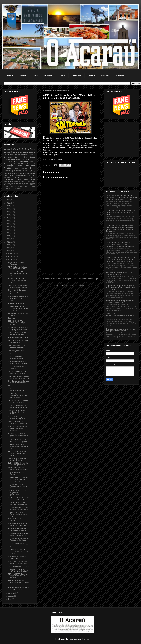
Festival (13, 183)
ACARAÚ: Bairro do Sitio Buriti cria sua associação (18, 588)
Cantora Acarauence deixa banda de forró (17, 367)
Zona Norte (16, 159)
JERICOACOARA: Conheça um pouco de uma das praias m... (17, 576)
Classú (91, 76)
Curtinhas (18, 185)
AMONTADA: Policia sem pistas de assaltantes (16, 346)
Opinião (18, 183)
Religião (7, 168)
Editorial (6, 185)
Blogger (87, 639)
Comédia (7, 188)
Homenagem (9, 164)
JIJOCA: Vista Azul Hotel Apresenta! (16, 263)
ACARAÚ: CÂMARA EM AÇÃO (18, 337)
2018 (8, 224)
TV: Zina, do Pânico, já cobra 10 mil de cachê (18, 341)
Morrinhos (7, 170)
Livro (26, 179)
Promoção (26, 185)
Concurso (19, 174)
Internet (24, 170)
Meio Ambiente (21, 161)
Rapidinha (13, 186)
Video (16, 168)
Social (32, 161)
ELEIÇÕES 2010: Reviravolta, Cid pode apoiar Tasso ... (18, 464)
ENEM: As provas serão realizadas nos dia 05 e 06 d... (18, 545)
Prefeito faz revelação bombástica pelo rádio (16, 390)
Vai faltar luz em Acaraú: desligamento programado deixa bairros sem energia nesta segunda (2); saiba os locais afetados (121, 197)
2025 (8, 203)
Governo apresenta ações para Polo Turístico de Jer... (18, 498)
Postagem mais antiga (88, 279)
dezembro (12, 253)
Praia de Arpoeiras (11, 172)
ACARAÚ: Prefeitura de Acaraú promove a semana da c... (18, 486)
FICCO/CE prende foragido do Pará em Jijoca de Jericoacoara (119, 273)
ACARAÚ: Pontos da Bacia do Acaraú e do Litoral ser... (18, 539)
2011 (8, 245)
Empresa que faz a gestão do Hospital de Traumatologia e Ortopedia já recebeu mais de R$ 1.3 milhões (120, 287)
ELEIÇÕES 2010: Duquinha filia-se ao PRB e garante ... (18, 441)
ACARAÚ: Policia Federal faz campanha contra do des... (18, 508)
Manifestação (30, 177)
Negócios (8, 161)
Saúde (32, 157)
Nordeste (7, 177)
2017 (8, 227)
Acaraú (22, 76)
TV (29, 170)
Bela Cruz (30, 164)
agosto (10, 596)
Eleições (17, 157)
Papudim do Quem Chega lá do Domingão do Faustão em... (17, 274)
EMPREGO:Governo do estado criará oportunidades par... (18, 446)
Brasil (6, 155)
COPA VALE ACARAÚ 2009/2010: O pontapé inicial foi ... (16, 323)
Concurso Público (20, 176)
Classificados (8, 181)
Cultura (24, 168)
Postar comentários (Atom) (74, 285)
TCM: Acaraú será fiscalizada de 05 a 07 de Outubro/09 (18, 562)
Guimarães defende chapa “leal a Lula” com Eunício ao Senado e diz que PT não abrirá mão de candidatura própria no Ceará (121, 259)
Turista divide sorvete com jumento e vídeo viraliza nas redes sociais (120, 301)
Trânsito (32, 174)
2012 (8, 242)
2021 (8, 215)
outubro (11, 259)
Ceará (16, 149)
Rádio (32, 168)
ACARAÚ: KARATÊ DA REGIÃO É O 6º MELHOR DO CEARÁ (18, 308)
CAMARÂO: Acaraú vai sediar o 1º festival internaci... (18, 401)
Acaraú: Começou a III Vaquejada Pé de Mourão (17, 422)
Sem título (11, 318)
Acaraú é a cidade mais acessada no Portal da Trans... (16, 352)
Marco (19, 166)
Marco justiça (15, 188)
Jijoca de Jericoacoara (18, 155)
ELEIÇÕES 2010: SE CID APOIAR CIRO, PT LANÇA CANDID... (18, 551)
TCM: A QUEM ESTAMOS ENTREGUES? (17, 557)
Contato (120, 76)
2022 (8, 212)
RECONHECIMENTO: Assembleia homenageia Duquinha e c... (17, 514)
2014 (8, 236)
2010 (8, 248)
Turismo (48, 76)
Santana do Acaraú (27, 172)
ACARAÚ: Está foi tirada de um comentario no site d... (18, 268)
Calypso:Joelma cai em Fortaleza (16, 473)
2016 (8, 230)
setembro (11, 593)
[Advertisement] (70, 255)
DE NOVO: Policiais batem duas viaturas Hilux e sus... (18, 503)
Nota (26, 186)
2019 (8, 221)
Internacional (16, 170)
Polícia (25, 149)
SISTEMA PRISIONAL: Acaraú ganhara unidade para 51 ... (18, 534)
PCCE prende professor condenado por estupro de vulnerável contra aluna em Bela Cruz (121, 316)
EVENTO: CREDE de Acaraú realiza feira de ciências (18, 372)
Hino (35, 76)
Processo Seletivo (20, 181)
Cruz (25, 157)
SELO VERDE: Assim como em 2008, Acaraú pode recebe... (17, 453)
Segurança (8, 166)
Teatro (12, 185)
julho (10, 599)
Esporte (32, 155)
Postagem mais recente (53, 279)
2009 (8, 251)
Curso (33, 176)
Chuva (33, 170)
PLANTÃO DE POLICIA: (16, 303)
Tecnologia (24, 183)
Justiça (24, 159)
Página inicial (71, 279)
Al (10, 188)
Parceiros (76, 76)
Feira (30, 183)
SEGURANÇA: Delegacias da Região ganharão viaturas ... (18, 328)
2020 (8, 218)
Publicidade (30, 166)
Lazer (19, 179)
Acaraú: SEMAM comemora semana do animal (17, 459)
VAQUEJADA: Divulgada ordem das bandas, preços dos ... (18, 435)
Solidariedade (8, 179)
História (32, 185)
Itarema (7, 159)
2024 (8, 206)
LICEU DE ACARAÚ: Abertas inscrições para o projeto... (18, 286)
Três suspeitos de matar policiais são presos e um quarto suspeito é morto (121, 330)
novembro (12, 257)
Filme (33, 179)
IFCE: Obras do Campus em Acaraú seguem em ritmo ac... (17, 292)
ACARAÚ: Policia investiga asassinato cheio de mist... (18, 362)
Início (10, 76)
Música (12, 174)
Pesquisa (26, 174)
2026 (8, 200)
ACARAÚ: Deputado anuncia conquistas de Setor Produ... (18, 298)
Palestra (18, 177)
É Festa (31, 159)
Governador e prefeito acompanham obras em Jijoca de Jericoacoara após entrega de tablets (120, 212)
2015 (8, 233)
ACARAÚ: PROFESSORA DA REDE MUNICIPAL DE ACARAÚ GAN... (18, 479)
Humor (6, 186)
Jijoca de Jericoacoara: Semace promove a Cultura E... (18, 582)
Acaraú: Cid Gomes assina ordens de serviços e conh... (18, 469)
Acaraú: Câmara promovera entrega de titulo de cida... (18, 333)
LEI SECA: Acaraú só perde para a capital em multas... (18, 406)
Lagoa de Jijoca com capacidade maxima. (16, 358)
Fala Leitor (31, 181)
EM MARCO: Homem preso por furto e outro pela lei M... (18, 529)
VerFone (105, 76)
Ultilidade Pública (27, 152)
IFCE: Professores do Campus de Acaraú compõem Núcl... (18, 382)
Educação (8, 157)
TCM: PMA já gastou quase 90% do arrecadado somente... (17, 428)
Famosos (7, 183)
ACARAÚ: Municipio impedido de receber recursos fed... (18, 524)
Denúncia (21, 186)
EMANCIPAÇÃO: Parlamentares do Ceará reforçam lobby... (17, 395)
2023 (8, 209)
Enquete (32, 186)
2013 (8, 239)
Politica (16, 152)
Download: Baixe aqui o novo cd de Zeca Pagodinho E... (18, 418)
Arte (33, 183)
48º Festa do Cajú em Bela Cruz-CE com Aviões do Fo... (17, 280)
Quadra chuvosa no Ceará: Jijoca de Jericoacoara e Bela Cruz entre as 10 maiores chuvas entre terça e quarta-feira (120, 244)
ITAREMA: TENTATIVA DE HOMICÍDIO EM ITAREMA (18, 570)
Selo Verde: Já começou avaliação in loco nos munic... (16, 412)
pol (20, 188)
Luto (28, 176)
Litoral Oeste (8, 176)
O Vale (62, 76)
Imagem (7, 174)
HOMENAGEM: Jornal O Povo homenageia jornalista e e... (18, 377)
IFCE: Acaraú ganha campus (18, 386)
